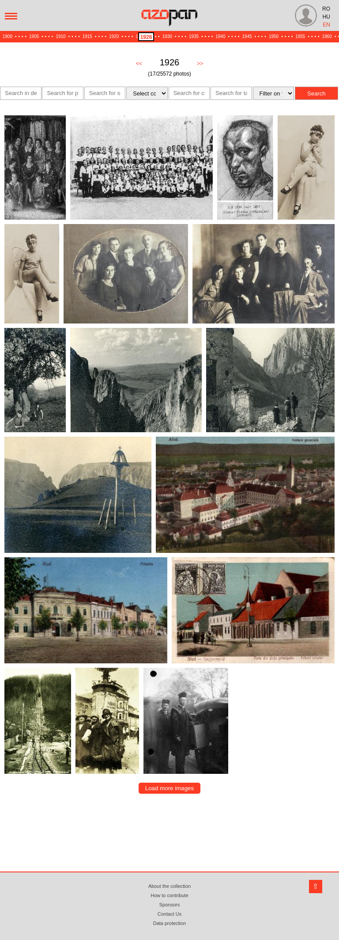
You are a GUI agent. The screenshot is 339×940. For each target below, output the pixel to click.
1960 (327, 36)
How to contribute (169, 895)
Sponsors (169, 904)
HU (326, 17)
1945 (247, 36)
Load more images (169, 788)
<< (139, 64)
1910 (60, 36)
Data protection (169, 923)
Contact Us (169, 914)
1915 (87, 36)
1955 (300, 36)
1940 (220, 36)
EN (326, 25)
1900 (7, 36)
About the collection (169, 886)
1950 (274, 36)
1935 (194, 36)
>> (200, 64)
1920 (114, 36)
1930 (167, 36)
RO (326, 9)
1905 (34, 36)
